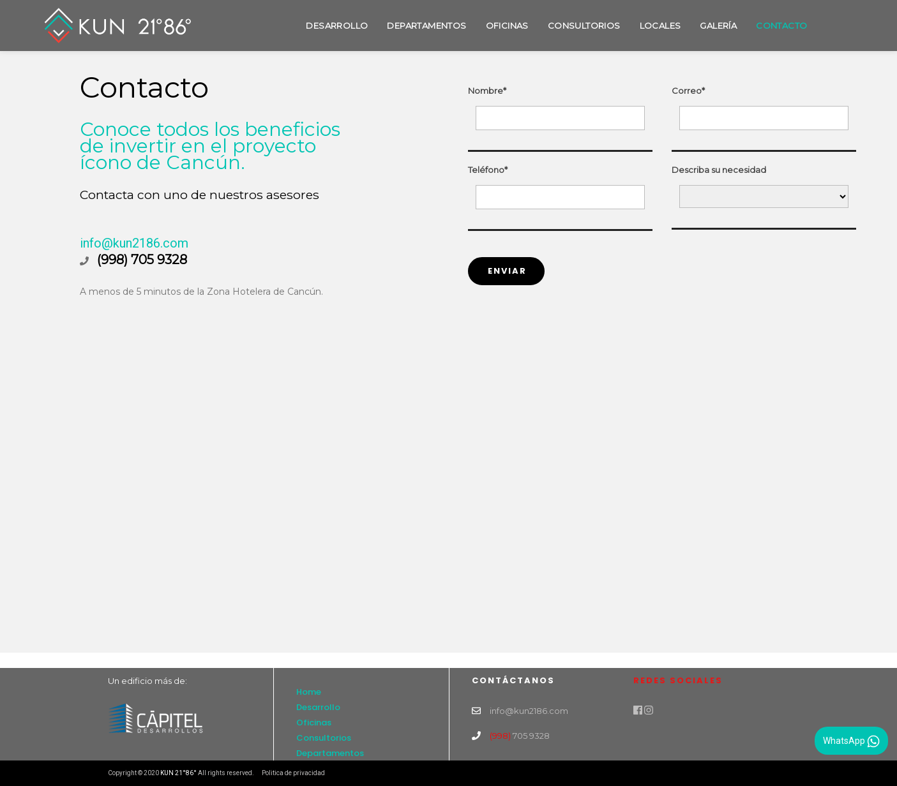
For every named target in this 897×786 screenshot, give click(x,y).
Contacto (781, 25)
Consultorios (584, 25)
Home (308, 692)
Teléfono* (488, 170)
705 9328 (520, 735)
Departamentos (426, 25)
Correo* (688, 90)
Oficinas (507, 25)
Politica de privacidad (293, 772)
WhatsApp (851, 741)
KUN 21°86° (178, 772)
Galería (718, 25)
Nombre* (487, 90)
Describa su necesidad (719, 170)
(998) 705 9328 (142, 259)
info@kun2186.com (134, 243)
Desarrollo (337, 25)
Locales (660, 25)
